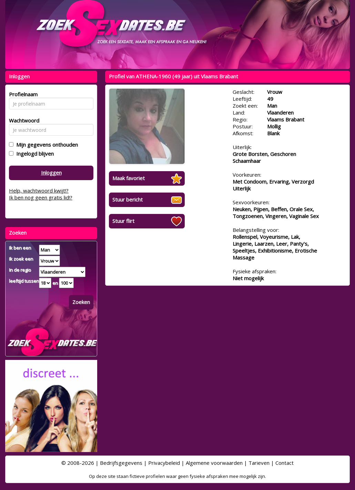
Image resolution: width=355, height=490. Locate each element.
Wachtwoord (22, 120)
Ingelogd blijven (33, 153)
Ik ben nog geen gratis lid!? (40, 197)
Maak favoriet (128, 178)
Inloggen (51, 172)
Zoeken (81, 301)
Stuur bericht (127, 199)
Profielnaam (22, 94)
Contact (284, 462)
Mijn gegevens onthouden (45, 144)
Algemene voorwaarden (214, 462)
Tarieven (259, 462)
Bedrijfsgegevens (121, 462)
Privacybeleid (164, 462)
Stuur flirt (123, 220)
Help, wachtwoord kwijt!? (39, 190)
